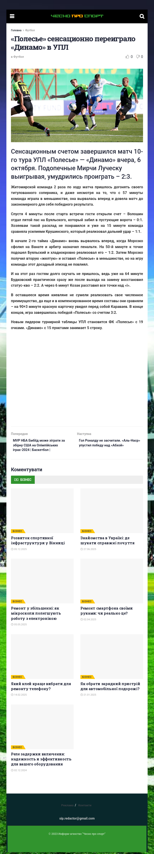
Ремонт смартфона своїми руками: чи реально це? (106, 612)
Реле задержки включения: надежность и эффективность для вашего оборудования (41, 760)
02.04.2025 (88, 621)
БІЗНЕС (17, 533)
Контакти (84, 807)
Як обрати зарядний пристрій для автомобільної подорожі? (110, 688)
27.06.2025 (88, 551)
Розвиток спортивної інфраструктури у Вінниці (38, 542)
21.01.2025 (88, 696)
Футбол (30, 30)
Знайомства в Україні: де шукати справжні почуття (107, 542)
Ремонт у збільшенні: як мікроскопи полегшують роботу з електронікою (36, 615)
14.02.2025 (19, 696)
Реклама (67, 807)
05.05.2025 (19, 626)
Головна (16, 30)
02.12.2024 (19, 772)
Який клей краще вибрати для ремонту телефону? (41, 688)
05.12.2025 (19, 551)
